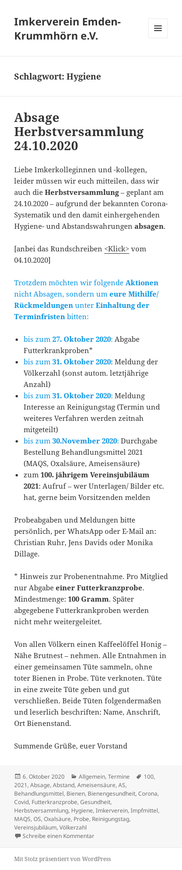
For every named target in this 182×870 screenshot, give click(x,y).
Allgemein (92, 777)
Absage (40, 785)
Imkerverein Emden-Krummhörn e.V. (67, 28)
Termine (119, 777)
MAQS (22, 819)
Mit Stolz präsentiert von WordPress (62, 859)
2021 (20, 785)
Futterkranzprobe (54, 802)
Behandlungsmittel (39, 793)
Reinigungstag (110, 819)
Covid (21, 802)
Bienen (75, 793)
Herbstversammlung (41, 810)
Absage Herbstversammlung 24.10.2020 (79, 131)
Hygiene (82, 810)
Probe (81, 819)
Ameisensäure (96, 785)
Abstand (63, 785)
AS (121, 785)
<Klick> (116, 248)
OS (37, 819)
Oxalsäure (57, 819)
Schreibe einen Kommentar (58, 836)
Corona (147, 793)
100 (149, 777)
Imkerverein (112, 810)
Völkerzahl (73, 827)
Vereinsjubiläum (35, 827)
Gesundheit (95, 802)
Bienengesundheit (111, 793)
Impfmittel (144, 810)
